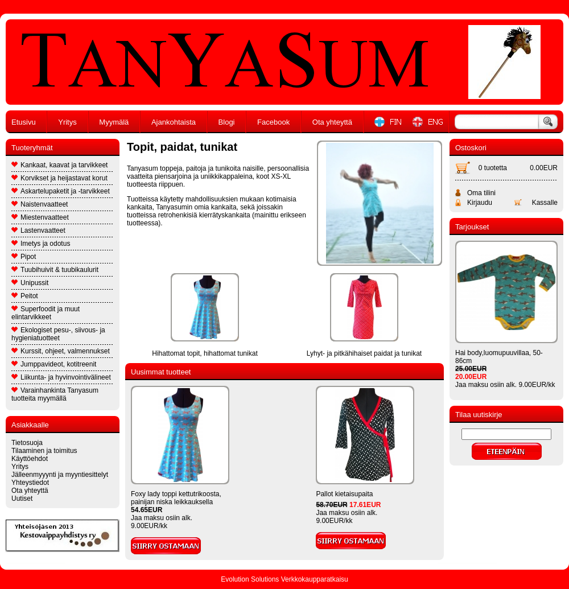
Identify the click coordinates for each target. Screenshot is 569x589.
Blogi (226, 122)
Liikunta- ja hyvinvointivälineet (61, 377)
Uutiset (21, 498)
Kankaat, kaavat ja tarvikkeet (59, 165)
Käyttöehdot (29, 459)
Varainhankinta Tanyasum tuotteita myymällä (54, 394)
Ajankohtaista (173, 122)
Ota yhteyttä (332, 122)
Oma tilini (481, 193)
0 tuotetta (493, 168)
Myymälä (114, 122)
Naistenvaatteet (39, 204)
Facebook (273, 122)
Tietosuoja (27, 443)
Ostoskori (470, 147)
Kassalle (545, 203)
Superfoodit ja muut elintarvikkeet (45, 313)
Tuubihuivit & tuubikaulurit (54, 270)
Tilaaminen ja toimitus (44, 451)
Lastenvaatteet (38, 230)
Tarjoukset (472, 227)
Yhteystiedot (30, 483)
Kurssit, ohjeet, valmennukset (60, 351)
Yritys (67, 122)
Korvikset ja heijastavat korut (59, 178)
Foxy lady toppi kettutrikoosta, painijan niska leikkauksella (176, 498)
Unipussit (29, 283)
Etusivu (23, 122)
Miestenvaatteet (40, 217)
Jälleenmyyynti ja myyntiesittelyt (59, 475)
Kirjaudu (479, 203)
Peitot (24, 296)
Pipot (23, 257)
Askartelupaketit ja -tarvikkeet (60, 191)
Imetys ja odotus (40, 244)
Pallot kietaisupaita (344, 494)
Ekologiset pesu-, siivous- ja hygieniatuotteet (58, 334)
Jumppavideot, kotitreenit (53, 364)
